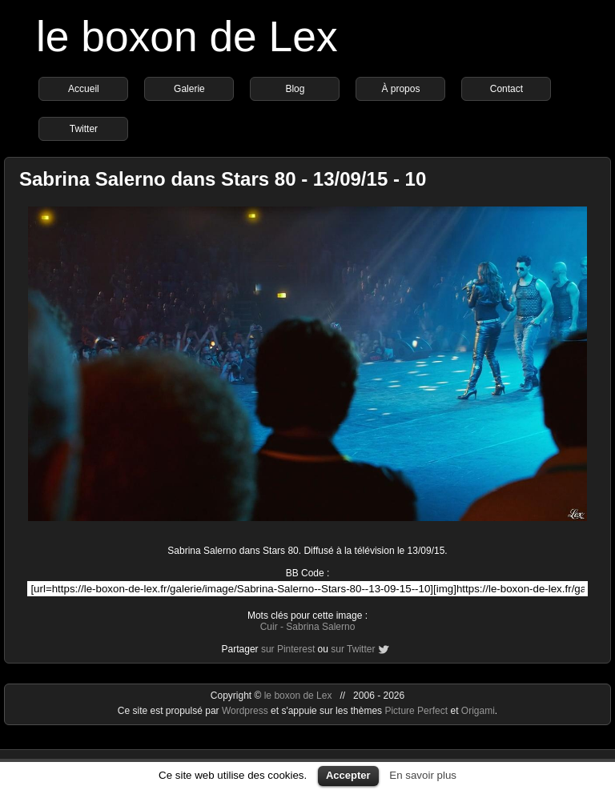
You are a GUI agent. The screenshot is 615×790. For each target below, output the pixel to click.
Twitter (84, 128)
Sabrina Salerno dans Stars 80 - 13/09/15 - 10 (222, 179)
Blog (294, 88)
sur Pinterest (288, 649)
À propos (400, 88)
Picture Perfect (416, 710)
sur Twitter (353, 649)
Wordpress (246, 710)
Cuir (269, 626)
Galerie (189, 88)
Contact (506, 88)
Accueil (83, 88)
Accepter (348, 775)
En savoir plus (422, 775)
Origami (478, 710)
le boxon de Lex (187, 36)
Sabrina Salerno (320, 626)
